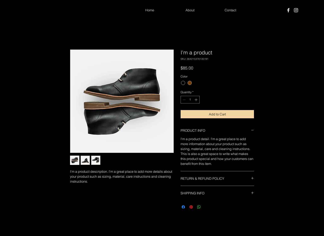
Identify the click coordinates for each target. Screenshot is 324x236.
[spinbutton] (190, 99)
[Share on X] (206, 206)
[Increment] (196, 99)
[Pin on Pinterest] (191, 206)
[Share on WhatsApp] (199, 206)
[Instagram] (296, 10)
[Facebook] (288, 10)
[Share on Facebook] (183, 206)
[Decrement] (183, 99)
